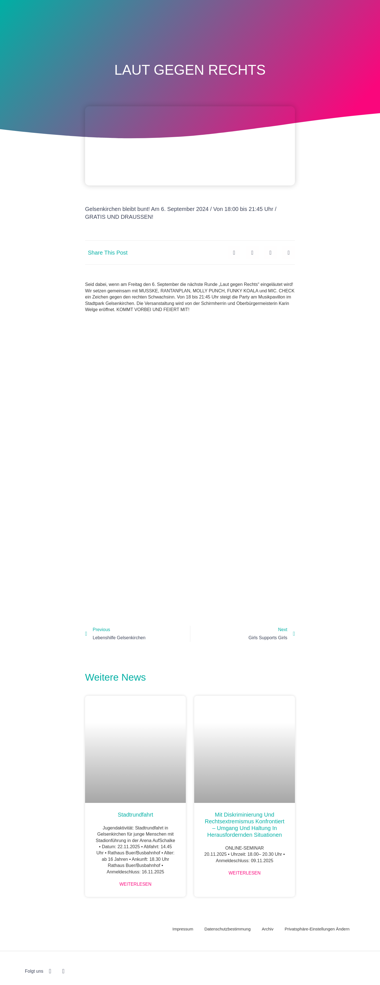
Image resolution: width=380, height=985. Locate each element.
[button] (234, 252)
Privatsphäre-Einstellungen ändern (317, 929)
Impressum (182, 929)
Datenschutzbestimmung (227, 929)
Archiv (268, 929)
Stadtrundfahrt (135, 815)
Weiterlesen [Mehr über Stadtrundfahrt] (135, 884)
